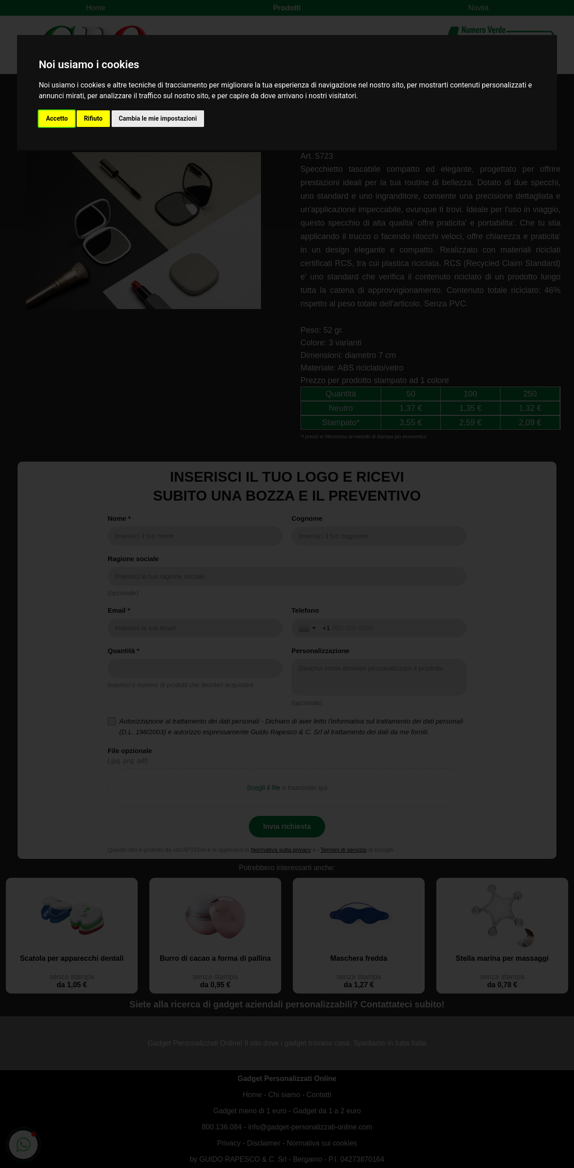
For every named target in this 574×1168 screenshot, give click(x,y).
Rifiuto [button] (93, 118)
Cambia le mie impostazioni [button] (158, 118)
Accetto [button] (57, 118)
